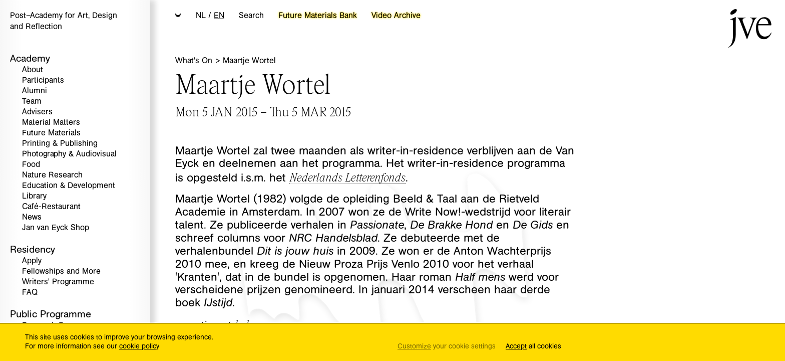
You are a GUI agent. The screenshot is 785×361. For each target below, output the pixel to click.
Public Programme (50, 314)
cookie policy (139, 346)
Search (251, 16)
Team (32, 101)
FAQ (30, 292)
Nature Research (52, 175)
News (32, 217)
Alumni (34, 91)
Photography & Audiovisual (69, 154)
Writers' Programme (58, 282)
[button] (178, 16)
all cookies (533, 346)
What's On (195, 61)
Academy (30, 58)
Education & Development (68, 186)
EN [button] (219, 16)
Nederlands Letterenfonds (347, 177)
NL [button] (201, 16)
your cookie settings (447, 346)
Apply (32, 261)
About (32, 70)
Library (34, 196)
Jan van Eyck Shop (55, 228)
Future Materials (51, 133)
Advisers (37, 112)
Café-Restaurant (51, 207)
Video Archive (396, 16)
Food (31, 164)
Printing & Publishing (60, 143)
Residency (32, 249)
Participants (43, 80)
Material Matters (51, 122)
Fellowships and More (61, 271)
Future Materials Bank (317, 16)
